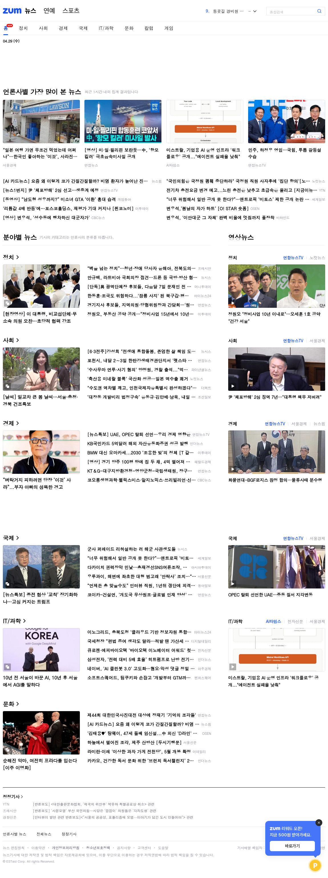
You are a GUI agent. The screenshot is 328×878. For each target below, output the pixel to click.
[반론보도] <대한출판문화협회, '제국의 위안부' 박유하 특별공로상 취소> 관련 (94, 804)
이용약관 (38, 847)
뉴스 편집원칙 (14, 847)
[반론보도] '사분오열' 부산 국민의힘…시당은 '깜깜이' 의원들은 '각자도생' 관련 (94, 810)
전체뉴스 (44, 834)
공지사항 (124, 847)
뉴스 (30, 11)
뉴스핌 (319, 423)
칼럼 (148, 28)
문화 (128, 28)
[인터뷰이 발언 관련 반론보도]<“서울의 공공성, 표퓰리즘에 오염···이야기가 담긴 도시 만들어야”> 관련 (113, 817)
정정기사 (11, 797)
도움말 (163, 847)
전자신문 (295, 621)
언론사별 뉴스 (14, 834)
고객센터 (144, 847)
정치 (23, 28)
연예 (49, 11)
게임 (168, 28)
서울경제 (10, 165)
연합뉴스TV (257, 165)
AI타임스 (173, 165)
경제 (63, 28)
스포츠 (71, 11)
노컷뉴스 (317, 257)
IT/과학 (106, 28)
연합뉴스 (91, 165)
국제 (83, 28)
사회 (43, 28)
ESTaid (11, 861)
